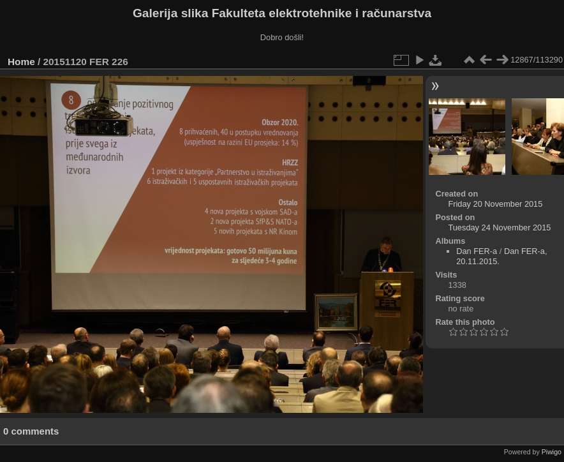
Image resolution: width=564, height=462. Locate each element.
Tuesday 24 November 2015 (499, 227)
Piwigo (551, 452)
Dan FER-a (476, 251)
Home (21, 61)
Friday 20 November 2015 (495, 204)
